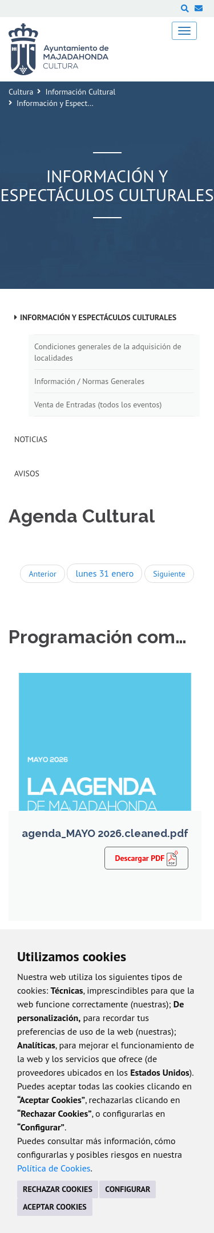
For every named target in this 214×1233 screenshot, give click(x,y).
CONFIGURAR (127, 1189)
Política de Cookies (54, 1168)
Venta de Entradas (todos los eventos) (97, 404)
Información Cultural (80, 92)
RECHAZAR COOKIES (57, 1189)
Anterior (42, 574)
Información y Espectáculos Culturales (98, 317)
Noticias (30, 439)
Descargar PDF (146, 857)
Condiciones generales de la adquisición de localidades (107, 352)
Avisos (26, 473)
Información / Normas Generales (89, 381)
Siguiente (169, 574)
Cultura (21, 92)
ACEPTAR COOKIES (55, 1207)
